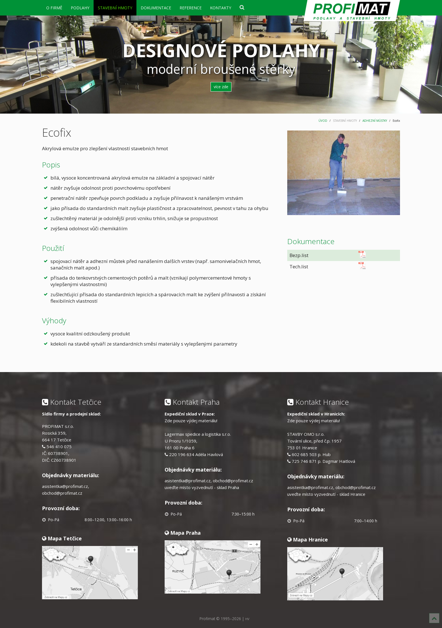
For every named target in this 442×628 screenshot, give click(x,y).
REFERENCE (191, 7)
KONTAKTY (220, 7)
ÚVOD (323, 121)
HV (247, 619)
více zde (221, 86)
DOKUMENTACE (156, 7)
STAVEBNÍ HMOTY (115, 7)
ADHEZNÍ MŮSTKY (375, 121)
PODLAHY (80, 7)
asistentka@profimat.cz (65, 486)
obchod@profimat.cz (62, 493)
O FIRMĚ (54, 7)
